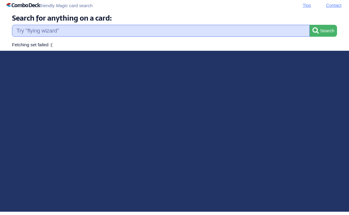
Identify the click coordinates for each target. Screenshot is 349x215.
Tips (307, 5)
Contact (334, 5)
